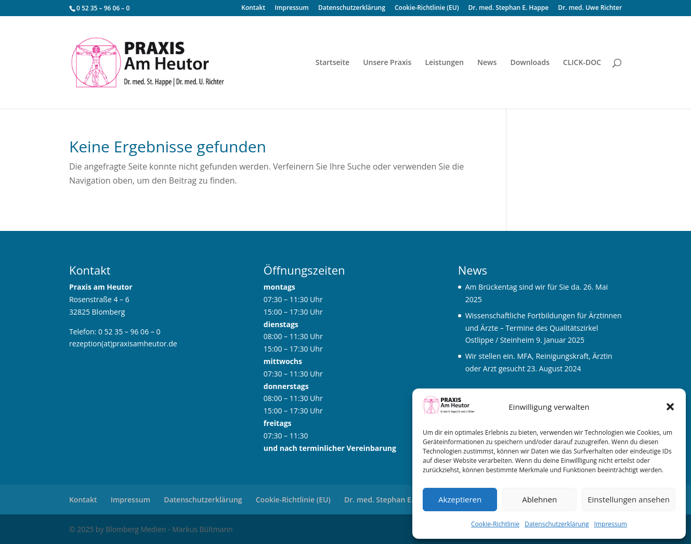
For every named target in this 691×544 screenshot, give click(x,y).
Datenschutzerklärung (557, 524)
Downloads (529, 63)
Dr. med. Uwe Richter (590, 8)
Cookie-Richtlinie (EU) (427, 8)
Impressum (610, 524)
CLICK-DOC (582, 63)
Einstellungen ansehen (629, 499)
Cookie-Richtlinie (495, 524)
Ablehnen (539, 499)
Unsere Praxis (387, 63)
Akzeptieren (459, 499)
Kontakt (253, 8)
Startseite (332, 63)
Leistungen (444, 63)
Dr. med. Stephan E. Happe (508, 8)
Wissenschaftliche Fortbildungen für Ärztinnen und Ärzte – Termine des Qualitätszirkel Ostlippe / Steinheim (543, 327)
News (487, 63)
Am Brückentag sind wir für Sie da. (523, 287)
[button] (670, 406)
